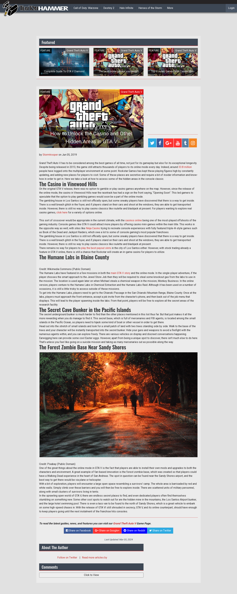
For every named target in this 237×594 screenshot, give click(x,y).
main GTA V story (120, 273)
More (170, 8)
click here (61, 212)
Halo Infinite (126, 8)
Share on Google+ (107, 530)
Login (231, 8)
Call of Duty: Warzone (86, 8)
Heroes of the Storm (150, 8)
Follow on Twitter (67, 557)
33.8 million (185, 167)
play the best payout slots (96, 248)
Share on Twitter (160, 530)
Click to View (91, 575)
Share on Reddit (134, 530)
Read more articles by (94, 557)
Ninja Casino (93, 228)
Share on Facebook (78, 530)
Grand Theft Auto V (124, 523)
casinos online (133, 220)
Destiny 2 (108, 8)
